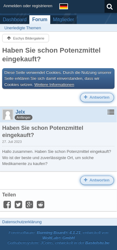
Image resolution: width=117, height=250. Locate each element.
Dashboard (15, 19)
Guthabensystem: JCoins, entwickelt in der (58, 242)
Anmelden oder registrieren (27, 5)
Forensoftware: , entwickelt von (59, 235)
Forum (39, 19)
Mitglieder (63, 19)
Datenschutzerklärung (21, 221)
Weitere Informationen (54, 84)
